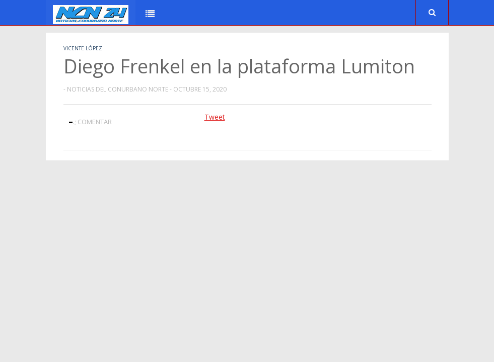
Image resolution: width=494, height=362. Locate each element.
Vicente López (82, 48)
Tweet (214, 117)
